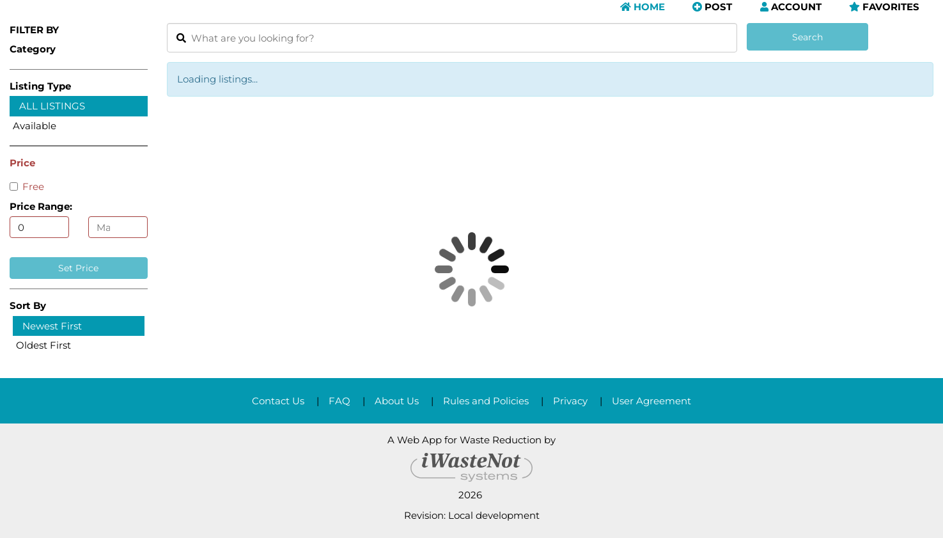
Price (22, 163)
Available (34, 126)
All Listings (52, 106)
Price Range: (41, 206)
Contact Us (278, 401)
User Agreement (651, 401)
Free (27, 186)
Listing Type (40, 86)
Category (33, 49)
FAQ (339, 401)
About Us (397, 401)
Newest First (52, 326)
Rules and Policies (486, 401)
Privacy (570, 401)
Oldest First (43, 345)
